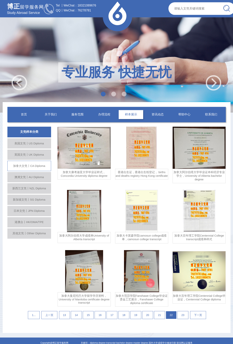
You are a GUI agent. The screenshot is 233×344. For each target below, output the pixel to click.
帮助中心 (184, 114)
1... (34, 315)
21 (159, 315)
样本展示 (131, 114)
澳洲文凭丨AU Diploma (29, 177)
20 (147, 315)
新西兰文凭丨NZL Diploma (29, 188)
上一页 (49, 315)
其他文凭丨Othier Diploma (29, 233)
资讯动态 (158, 114)
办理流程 (104, 114)
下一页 (198, 315)
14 (76, 315)
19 (135, 315)
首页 (24, 114)
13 (64, 315)
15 (88, 315)
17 (112, 315)
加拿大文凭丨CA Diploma (29, 165)
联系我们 (211, 114)
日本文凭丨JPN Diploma (29, 210)
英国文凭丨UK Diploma (29, 154)
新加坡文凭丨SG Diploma (29, 199)
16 (100, 315)
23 (182, 315)
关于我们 (51, 114)
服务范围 (77, 114)
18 (123, 315)
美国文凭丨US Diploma (29, 143)
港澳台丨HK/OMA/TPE (29, 222)
